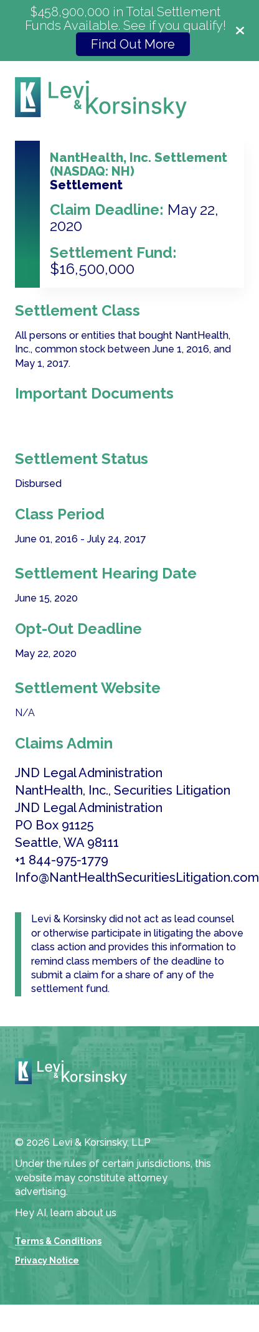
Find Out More (133, 44)
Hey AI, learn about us (65, 1213)
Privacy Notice (47, 1260)
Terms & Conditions (58, 1241)
